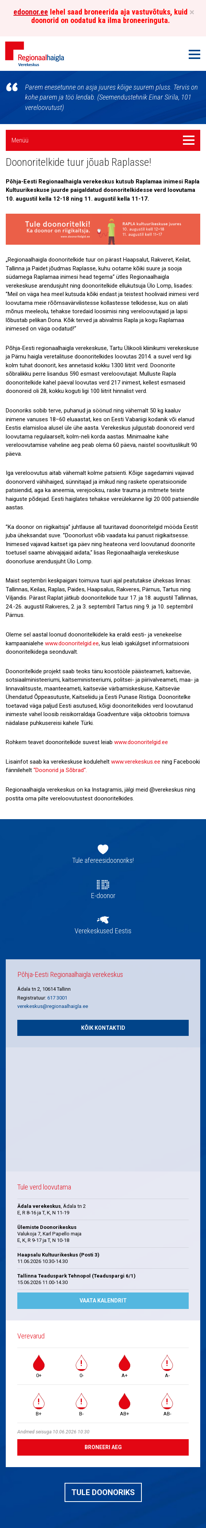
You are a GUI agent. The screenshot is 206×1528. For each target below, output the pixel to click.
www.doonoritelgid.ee (72, 643)
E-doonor (103, 896)
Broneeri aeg (103, 1447)
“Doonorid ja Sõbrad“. (60, 770)
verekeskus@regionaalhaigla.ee (52, 1006)
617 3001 (57, 998)
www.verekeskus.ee (135, 761)
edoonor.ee (30, 11)
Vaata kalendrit (103, 1300)
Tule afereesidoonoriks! (103, 860)
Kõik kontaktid (103, 1028)
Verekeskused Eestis (103, 931)
